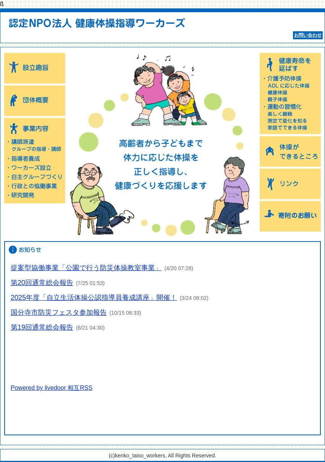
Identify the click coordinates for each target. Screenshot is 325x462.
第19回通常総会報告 (42, 327)
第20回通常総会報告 (42, 283)
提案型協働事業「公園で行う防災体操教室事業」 (86, 268)
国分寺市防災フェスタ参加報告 (59, 312)
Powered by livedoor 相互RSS (51, 388)
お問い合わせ (308, 35)
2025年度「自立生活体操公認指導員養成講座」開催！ (94, 297)
